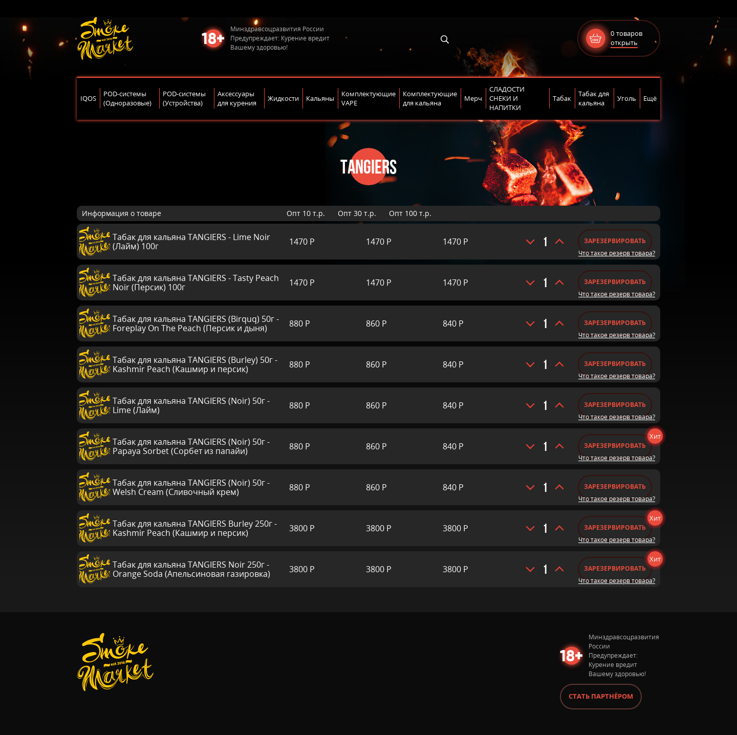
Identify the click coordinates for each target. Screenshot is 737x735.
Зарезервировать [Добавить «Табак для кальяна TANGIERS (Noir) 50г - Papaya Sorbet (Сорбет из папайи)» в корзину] (615, 445)
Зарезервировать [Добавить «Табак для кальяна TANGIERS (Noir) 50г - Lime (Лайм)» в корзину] (615, 404)
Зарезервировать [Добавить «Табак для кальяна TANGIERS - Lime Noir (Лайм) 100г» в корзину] (615, 240)
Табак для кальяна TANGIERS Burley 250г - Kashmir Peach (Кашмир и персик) (195, 528)
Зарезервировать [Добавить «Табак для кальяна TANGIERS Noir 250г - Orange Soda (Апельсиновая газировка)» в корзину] (615, 568)
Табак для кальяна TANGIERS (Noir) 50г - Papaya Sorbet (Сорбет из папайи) (191, 446)
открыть (624, 42)
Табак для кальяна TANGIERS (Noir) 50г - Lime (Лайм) (191, 405)
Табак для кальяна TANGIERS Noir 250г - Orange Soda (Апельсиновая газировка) (191, 569)
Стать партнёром (601, 696)
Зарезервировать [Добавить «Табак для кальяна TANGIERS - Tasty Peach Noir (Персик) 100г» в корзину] (615, 281)
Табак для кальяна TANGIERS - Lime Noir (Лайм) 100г (191, 241)
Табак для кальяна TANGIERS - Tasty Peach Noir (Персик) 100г (196, 282)
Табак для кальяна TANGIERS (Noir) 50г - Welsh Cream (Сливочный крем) (191, 487)
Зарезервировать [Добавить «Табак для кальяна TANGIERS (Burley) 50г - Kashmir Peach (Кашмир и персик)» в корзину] (615, 363)
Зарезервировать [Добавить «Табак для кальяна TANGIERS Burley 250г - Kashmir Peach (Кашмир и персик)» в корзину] (615, 527)
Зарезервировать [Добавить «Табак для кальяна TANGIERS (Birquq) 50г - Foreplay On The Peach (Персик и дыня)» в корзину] (615, 322)
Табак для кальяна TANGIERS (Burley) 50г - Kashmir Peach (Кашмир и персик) (195, 364)
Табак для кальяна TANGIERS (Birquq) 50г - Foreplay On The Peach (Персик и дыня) (196, 323)
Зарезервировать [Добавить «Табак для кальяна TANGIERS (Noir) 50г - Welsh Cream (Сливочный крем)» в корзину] (615, 486)
